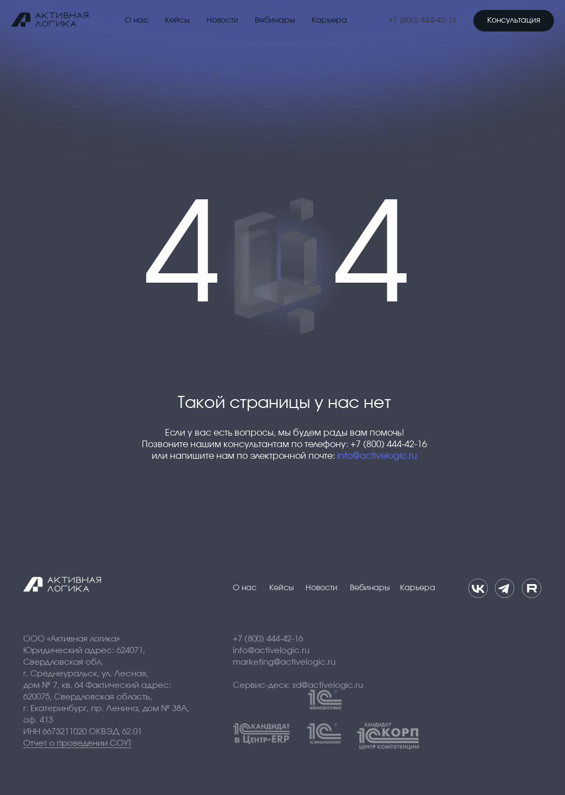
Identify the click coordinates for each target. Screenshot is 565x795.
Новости (222, 20)
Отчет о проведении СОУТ (77, 743)
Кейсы (177, 20)
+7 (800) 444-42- (418, 20)
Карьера (329, 20)
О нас (136, 20)
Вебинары (275, 20)
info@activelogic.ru (377, 456)
